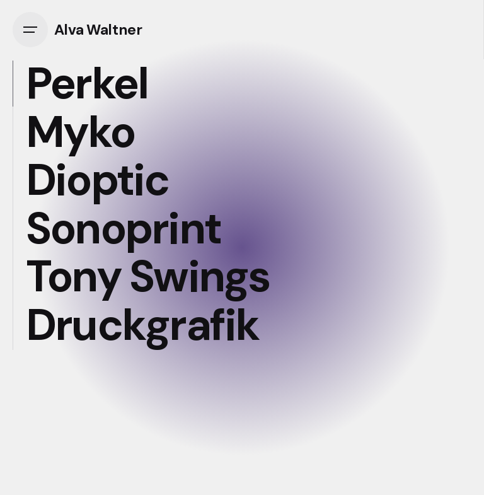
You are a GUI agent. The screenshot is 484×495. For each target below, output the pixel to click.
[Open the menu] (33, 29)
